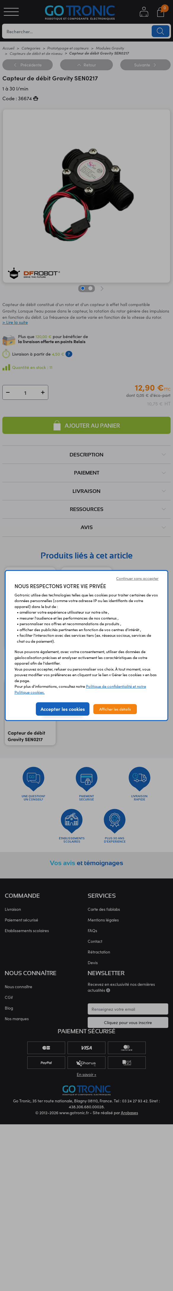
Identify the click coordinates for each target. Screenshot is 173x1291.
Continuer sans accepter (137, 578)
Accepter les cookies (63, 709)
